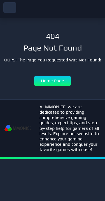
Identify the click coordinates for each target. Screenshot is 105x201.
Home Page (52, 80)
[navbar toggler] (9, 7)
